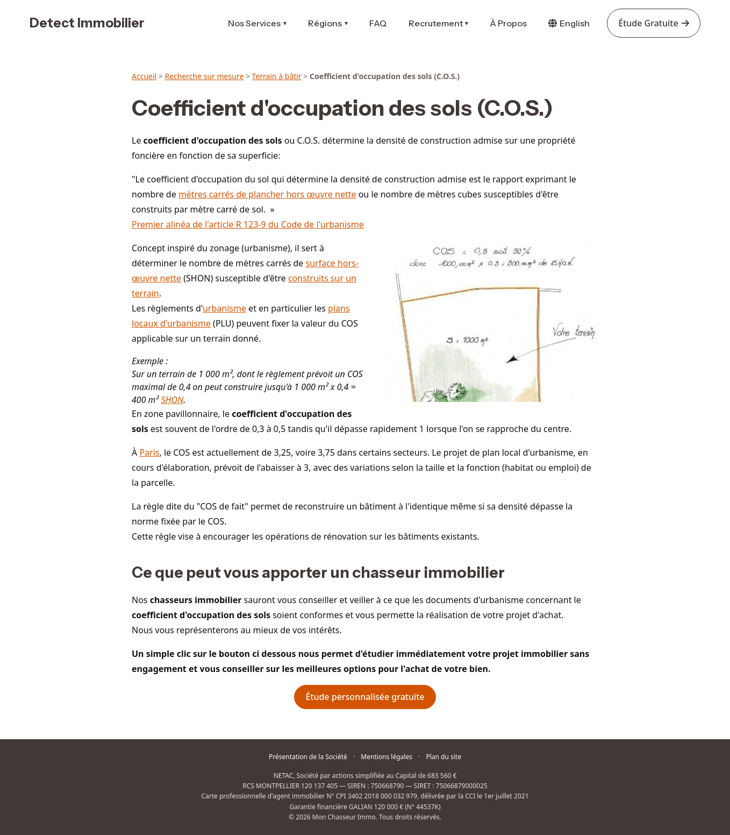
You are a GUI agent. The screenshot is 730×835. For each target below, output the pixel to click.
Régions (328, 23)
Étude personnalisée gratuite (364, 697)
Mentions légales (386, 756)
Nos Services (257, 23)
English (569, 23)
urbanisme (224, 308)
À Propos (508, 23)
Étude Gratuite (653, 23)
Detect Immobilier (87, 23)
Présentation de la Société (308, 756)
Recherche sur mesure (204, 76)
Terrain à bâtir (277, 76)
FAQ (378, 23)
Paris (149, 452)
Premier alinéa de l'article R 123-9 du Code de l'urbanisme (248, 224)
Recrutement (439, 23)
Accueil (144, 76)
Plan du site (443, 756)
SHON (172, 400)
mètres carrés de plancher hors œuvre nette (267, 194)
